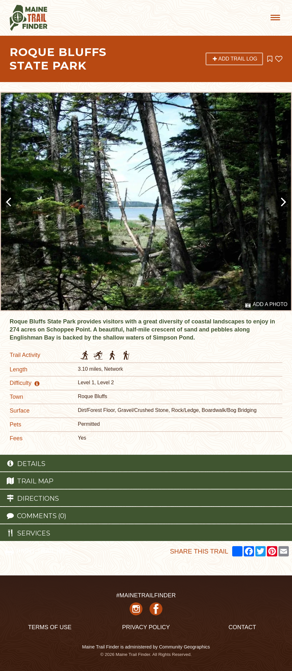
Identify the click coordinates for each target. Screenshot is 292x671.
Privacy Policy (146, 627)
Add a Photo (266, 305)
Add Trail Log (234, 58)
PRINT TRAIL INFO (38, 551)
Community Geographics (184, 646)
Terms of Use (49, 627)
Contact (242, 627)
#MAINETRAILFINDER (146, 595)
